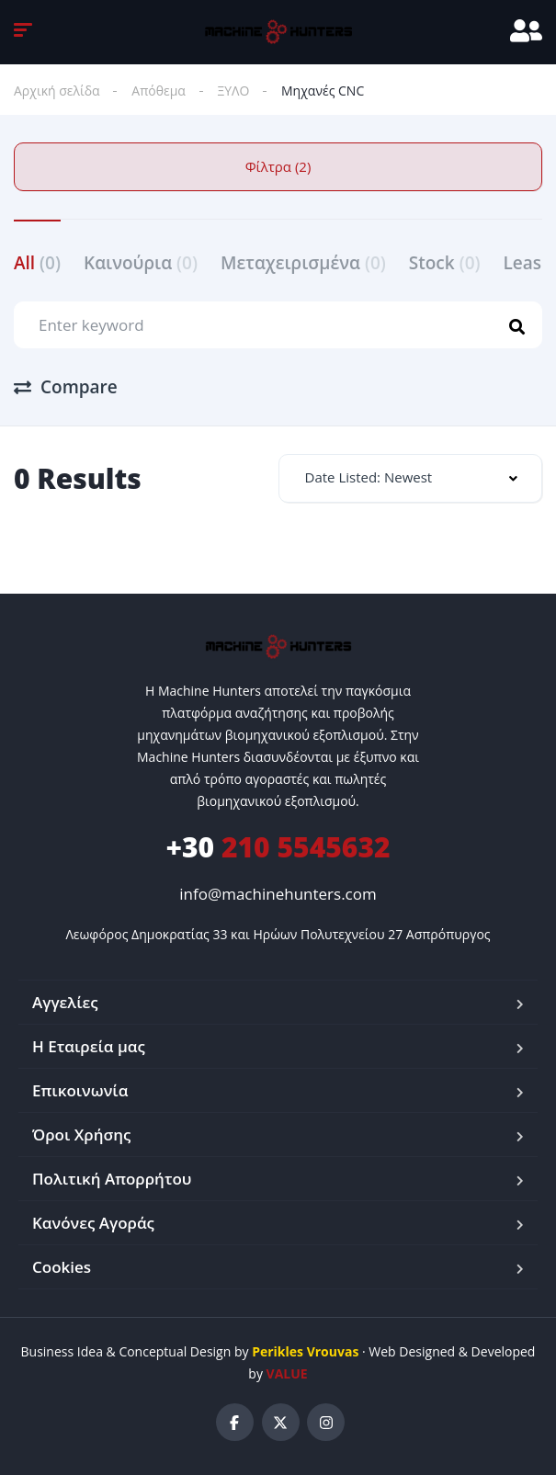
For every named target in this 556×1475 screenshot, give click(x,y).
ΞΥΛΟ (234, 90)
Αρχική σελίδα (57, 90)
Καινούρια (141, 263)
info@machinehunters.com (277, 893)
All (37, 263)
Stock (445, 263)
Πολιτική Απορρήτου (112, 1178)
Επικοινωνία (80, 1090)
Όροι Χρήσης (81, 1134)
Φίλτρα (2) (278, 166)
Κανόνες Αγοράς (93, 1222)
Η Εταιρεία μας (88, 1046)
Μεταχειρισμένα (303, 263)
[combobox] (410, 478)
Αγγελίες (65, 1002)
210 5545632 (277, 847)
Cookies (61, 1266)
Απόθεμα (158, 90)
